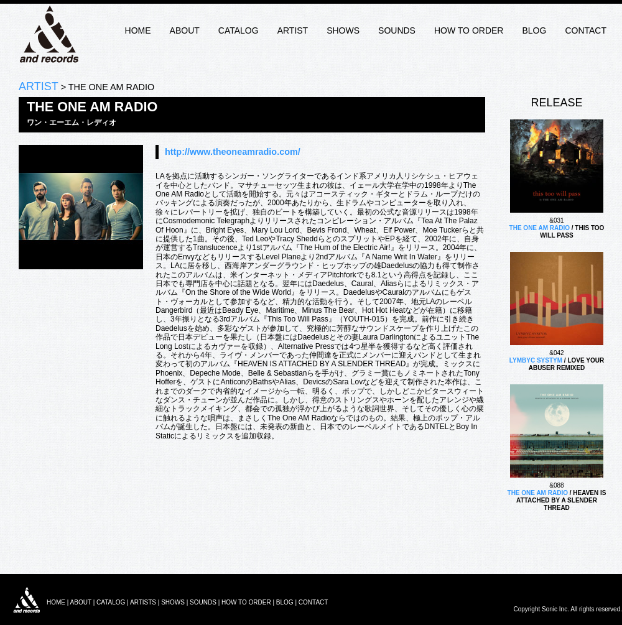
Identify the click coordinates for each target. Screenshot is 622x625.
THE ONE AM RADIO (539, 228)
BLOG (534, 30)
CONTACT (585, 30)
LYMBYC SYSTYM (535, 360)
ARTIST (293, 30)
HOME (138, 30)
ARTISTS (143, 602)
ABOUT (185, 30)
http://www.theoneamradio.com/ (232, 152)
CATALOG (238, 30)
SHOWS (343, 30)
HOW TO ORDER (469, 30)
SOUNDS (396, 30)
